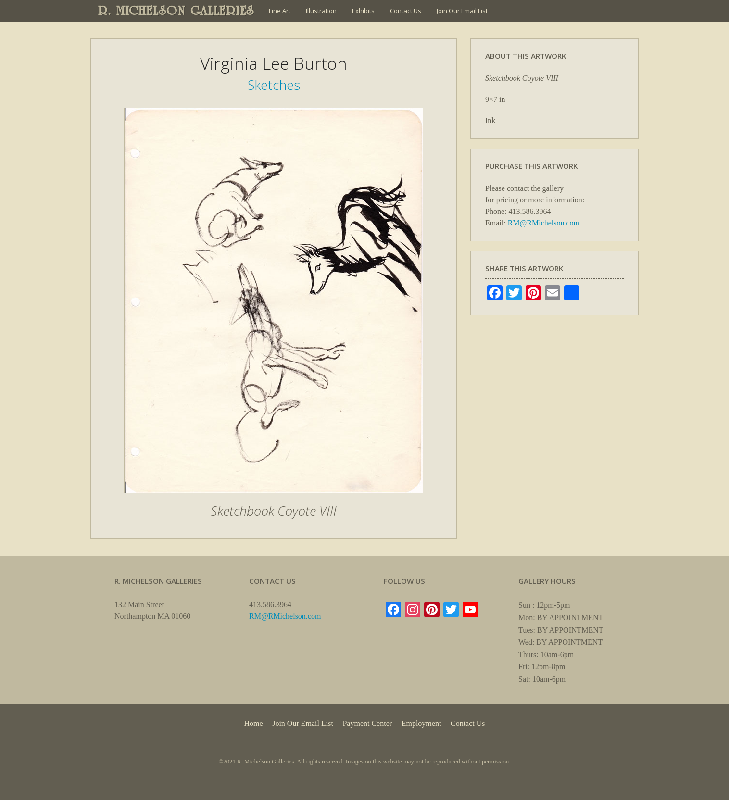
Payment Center (367, 723)
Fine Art (279, 10)
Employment (421, 723)
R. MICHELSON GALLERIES (176, 10)
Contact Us (405, 10)
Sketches (274, 85)
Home (253, 723)
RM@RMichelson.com (543, 223)
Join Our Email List (462, 10)
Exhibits (363, 10)
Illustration (321, 10)
